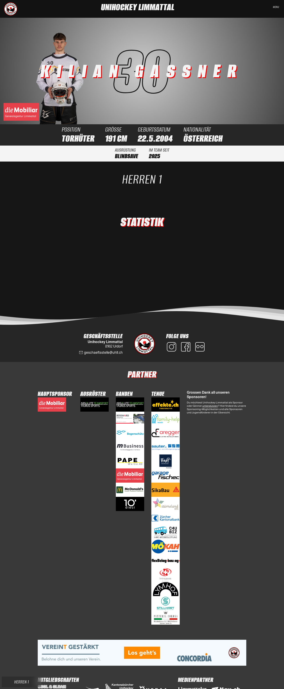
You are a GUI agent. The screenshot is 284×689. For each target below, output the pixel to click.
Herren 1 (142, 179)
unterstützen (210, 405)
